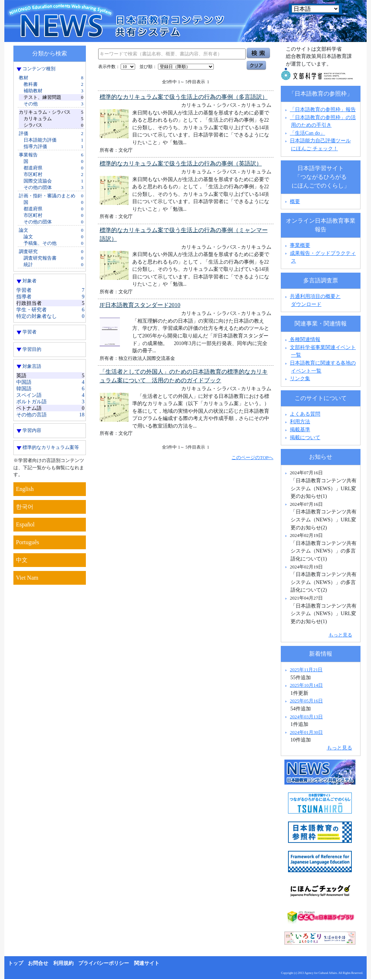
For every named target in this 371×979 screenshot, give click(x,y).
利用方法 (300, 421)
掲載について (305, 437)
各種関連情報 (302, 339)
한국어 (24, 507)
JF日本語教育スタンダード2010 (140, 305)
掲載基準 (300, 429)
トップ (15, 963)
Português (27, 542)
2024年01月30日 (306, 732)
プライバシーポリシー (103, 963)
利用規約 (63, 963)
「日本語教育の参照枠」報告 (323, 109)
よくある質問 (305, 414)
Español (25, 524)
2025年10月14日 (306, 685)
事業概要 (300, 245)
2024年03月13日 (306, 716)
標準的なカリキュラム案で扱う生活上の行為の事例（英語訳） (181, 163)
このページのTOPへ (252, 457)
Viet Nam (27, 578)
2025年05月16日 (306, 700)
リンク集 (300, 378)
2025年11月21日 (306, 669)
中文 (22, 560)
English (25, 489)
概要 (295, 201)
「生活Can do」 (307, 133)
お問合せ (38, 963)
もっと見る (340, 635)
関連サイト (146, 963)
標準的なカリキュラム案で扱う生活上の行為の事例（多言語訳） (184, 97)
